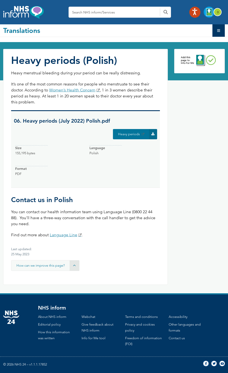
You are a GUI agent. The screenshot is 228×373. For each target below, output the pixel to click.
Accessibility (178, 317)
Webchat (88, 317)
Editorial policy (49, 324)
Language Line (63, 234)
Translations (21, 30)
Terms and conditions (141, 317)
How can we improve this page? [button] (47, 265)
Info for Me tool (93, 338)
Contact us (177, 338)
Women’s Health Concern (72, 90)
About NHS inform (52, 317)
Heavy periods (137, 134)
